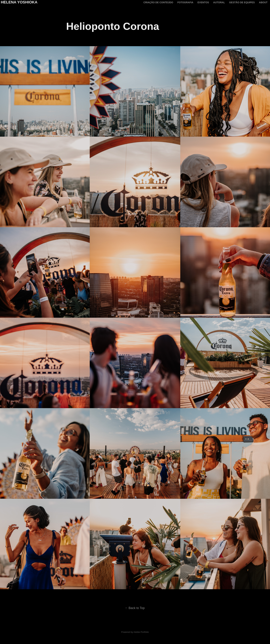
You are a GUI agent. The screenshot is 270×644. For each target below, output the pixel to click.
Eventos (203, 2)
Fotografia (185, 2)
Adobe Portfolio (141, 632)
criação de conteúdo (158, 2)
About (263, 2)
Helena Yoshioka (19, 2)
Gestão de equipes (242, 2)
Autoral (219, 2)
